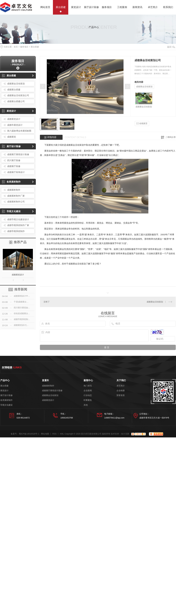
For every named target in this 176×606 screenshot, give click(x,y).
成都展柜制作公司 (16, 201)
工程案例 (122, 7)
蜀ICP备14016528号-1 (29, 434)
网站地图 (45, 434)
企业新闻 (88, 390)
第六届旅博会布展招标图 (19, 131)
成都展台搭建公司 (16, 101)
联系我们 (168, 7)
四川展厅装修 (13, 160)
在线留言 (141, 123)
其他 (86, 405)
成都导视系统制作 (16, 231)
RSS (54, 434)
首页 (16, 47)
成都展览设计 (13, 119)
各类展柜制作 (11, 182)
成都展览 (11, 137)
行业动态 (88, 395)
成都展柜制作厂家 (16, 196)
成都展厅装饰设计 (16, 172)
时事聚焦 (88, 400)
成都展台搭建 (13, 89)
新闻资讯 (137, 7)
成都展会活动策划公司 (18, 95)
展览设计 (76, 7)
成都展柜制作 (13, 190)
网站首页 (45, 7)
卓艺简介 (153, 7)
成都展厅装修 (13, 166)
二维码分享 (170, 137)
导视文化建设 (11, 211)
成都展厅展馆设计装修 (18, 154)
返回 (171, 47)
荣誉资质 (121, 395)
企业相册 (121, 390)
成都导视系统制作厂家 (18, 225)
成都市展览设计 (15, 125)
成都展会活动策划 (16, 83)
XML (62, 434)
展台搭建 (61, 7)
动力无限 (125, 434)
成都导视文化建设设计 (18, 219)
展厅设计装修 (91, 7)
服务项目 (107, 7)
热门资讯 (88, 386)
